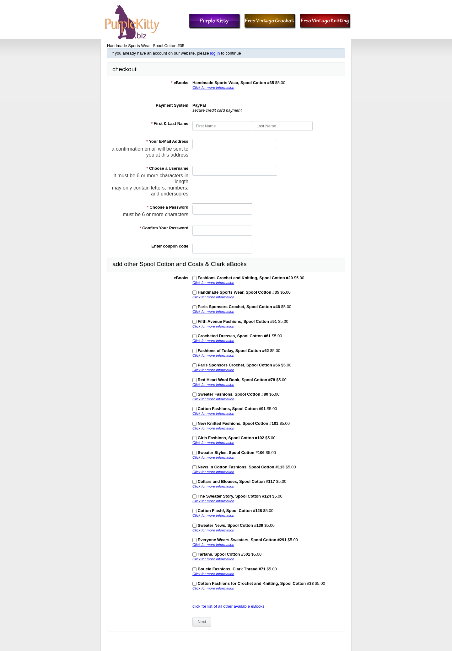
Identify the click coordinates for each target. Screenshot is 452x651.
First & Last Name (169, 123)
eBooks (179, 82)
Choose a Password (167, 207)
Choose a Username (167, 168)
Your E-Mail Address (167, 141)
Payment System (172, 105)
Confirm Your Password (164, 228)
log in (215, 53)
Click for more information (213, 87)
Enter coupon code (169, 246)
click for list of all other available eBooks (228, 606)
